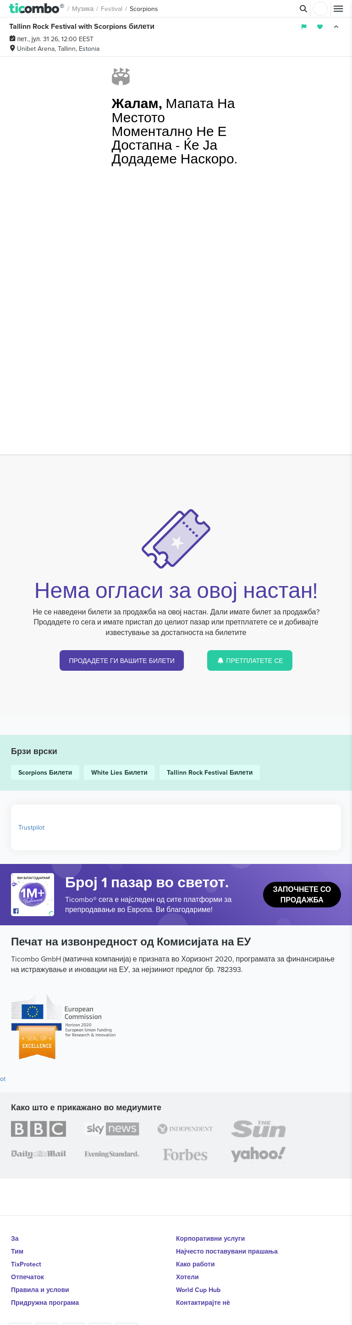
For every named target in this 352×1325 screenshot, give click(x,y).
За (15, 1238)
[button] (37, 8)
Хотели (187, 1277)
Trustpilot (31, 827)
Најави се (320, 8)
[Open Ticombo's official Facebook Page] (33, 911)
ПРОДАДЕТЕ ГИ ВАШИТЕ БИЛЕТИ (122, 660)
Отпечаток (27, 1277)
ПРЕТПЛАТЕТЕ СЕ (249, 660)
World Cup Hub (198, 1289)
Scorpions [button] (144, 8)
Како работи (195, 1264)
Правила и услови (40, 1289)
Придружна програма (45, 1302)
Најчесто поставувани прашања (227, 1251)
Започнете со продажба (302, 894)
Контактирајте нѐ (203, 1302)
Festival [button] (111, 8)
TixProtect (26, 1264)
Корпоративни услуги (210, 1238)
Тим (17, 1251)
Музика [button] (83, 8)
